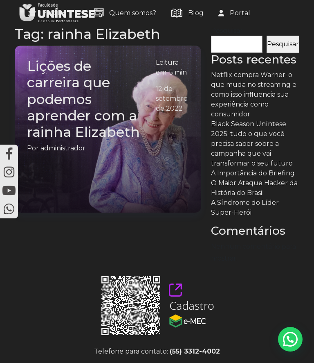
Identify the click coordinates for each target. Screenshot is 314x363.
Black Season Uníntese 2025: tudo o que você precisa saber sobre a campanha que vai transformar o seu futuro (252, 143)
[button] (290, 339)
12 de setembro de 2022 (172, 98)
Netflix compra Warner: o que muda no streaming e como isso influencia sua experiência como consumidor (253, 94)
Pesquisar (227, 30)
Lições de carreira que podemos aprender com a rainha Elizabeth (83, 99)
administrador (62, 148)
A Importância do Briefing (253, 173)
